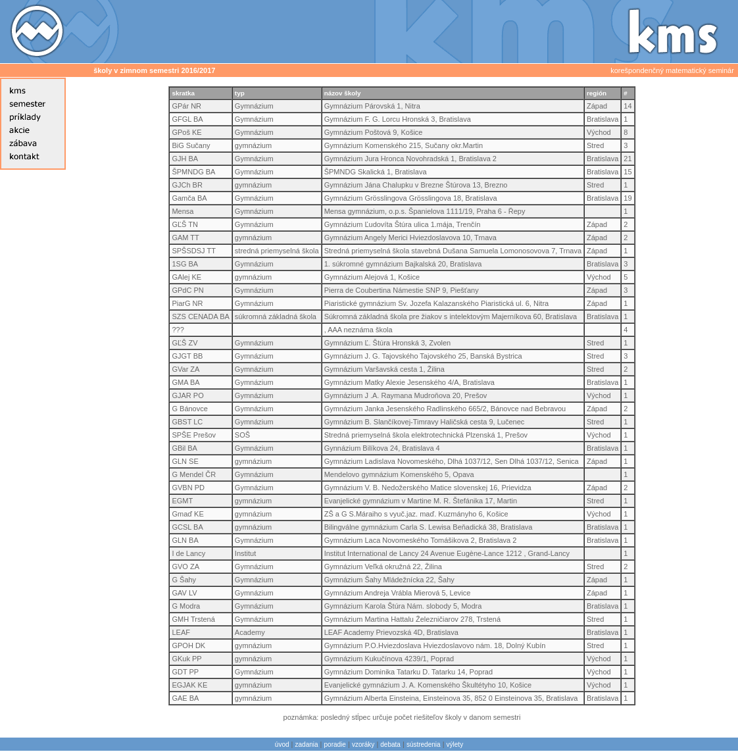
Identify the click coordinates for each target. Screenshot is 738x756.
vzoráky (363, 744)
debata (390, 744)
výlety (455, 744)
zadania (306, 744)
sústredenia (423, 744)
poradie (335, 744)
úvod (282, 744)
